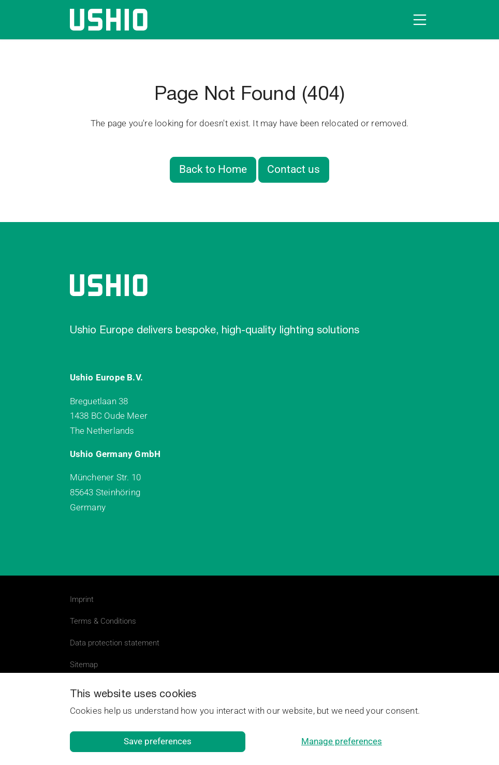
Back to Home (213, 169)
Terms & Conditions (103, 621)
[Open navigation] (417, 19)
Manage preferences (341, 741)
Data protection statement (114, 643)
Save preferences (158, 741)
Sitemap (84, 664)
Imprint (82, 599)
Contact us (293, 169)
